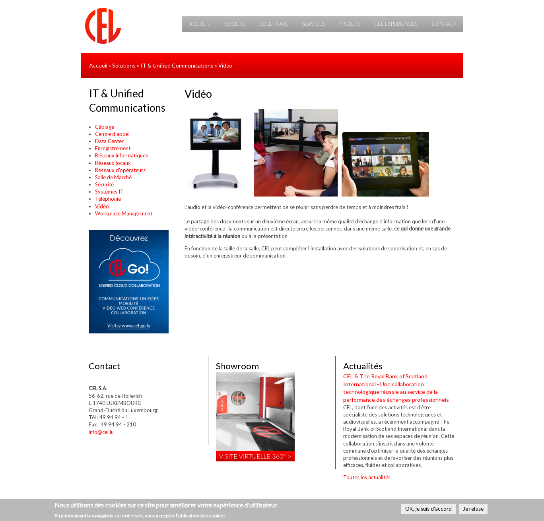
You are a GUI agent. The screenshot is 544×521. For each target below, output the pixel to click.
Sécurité (104, 184)
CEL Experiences (396, 24)
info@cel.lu (101, 432)
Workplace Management (123, 213)
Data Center (109, 141)
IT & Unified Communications (177, 65)
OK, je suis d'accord (428, 509)
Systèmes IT (109, 191)
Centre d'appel (112, 134)
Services (313, 24)
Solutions (274, 24)
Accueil (199, 24)
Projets (349, 24)
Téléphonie (108, 199)
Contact (444, 24)
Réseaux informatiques (121, 155)
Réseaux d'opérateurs (120, 170)
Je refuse (473, 509)
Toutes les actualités (367, 477)
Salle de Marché (113, 177)
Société (235, 24)
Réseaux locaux (113, 163)
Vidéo (102, 206)
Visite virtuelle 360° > (255, 456)
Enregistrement (112, 148)
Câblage (104, 127)
